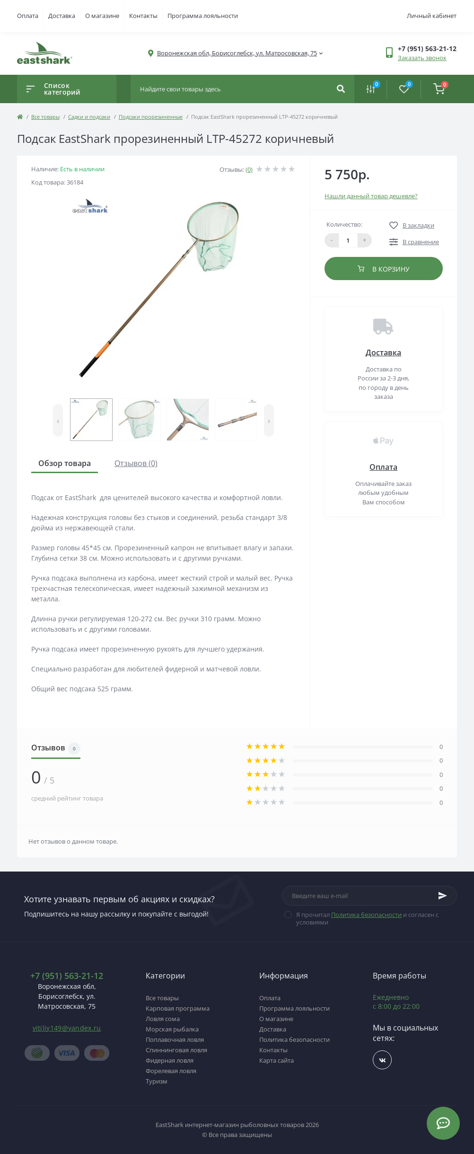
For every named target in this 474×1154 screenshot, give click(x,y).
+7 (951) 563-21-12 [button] (66, 975)
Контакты (143, 15)
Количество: (344, 224)
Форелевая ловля (171, 1070)
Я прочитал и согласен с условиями (367, 918)
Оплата (27, 15)
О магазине (102, 15)
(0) (249, 169)
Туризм (156, 1081)
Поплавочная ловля (175, 1039)
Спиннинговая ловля (176, 1050)
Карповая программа (178, 1008)
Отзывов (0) (136, 463)
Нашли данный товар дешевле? (371, 196)
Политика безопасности (366, 914)
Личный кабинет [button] (431, 15)
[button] (237, 53)
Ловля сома (163, 1018)
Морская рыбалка (172, 1029)
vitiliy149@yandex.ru (67, 1027)
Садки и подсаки (89, 116)
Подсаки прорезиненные (151, 116)
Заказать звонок (422, 57)
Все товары (45, 116)
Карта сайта (276, 1060)
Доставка (61, 15)
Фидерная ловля (169, 1060)
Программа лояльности (202, 15)
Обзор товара (64, 463)
